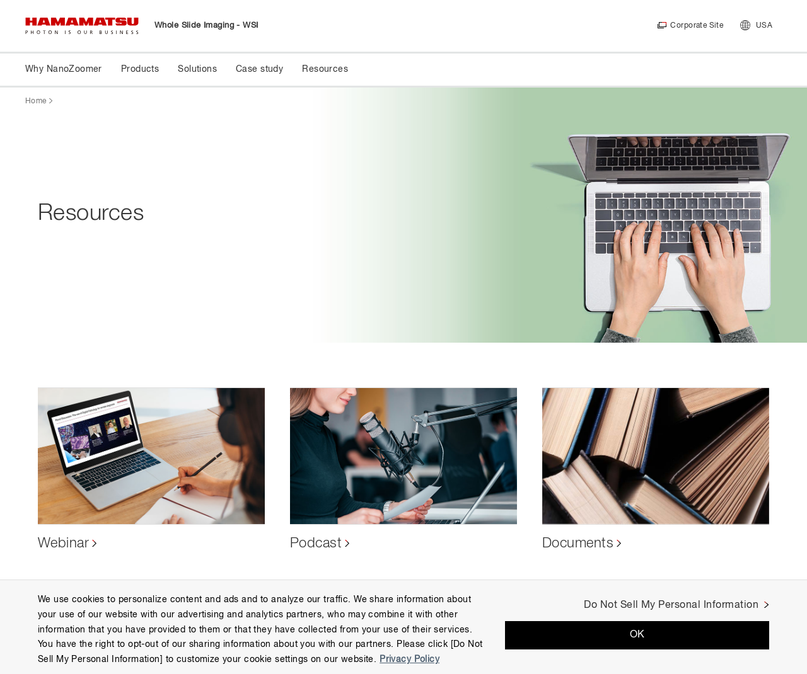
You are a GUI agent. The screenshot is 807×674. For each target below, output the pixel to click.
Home (35, 101)
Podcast (316, 544)
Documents (577, 544)
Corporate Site (696, 26)
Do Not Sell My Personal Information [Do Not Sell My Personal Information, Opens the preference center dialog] (671, 605)
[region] (403, 627)
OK (637, 635)
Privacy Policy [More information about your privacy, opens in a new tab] (409, 659)
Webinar (63, 544)
